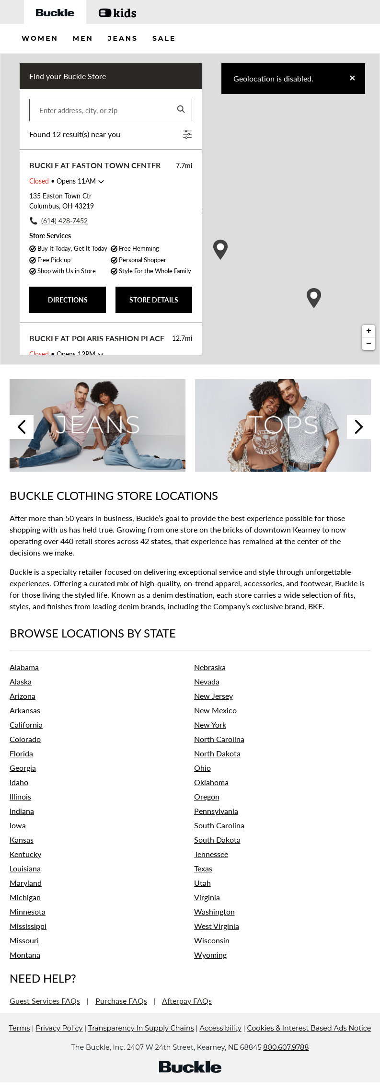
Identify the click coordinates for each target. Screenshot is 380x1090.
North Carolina (219, 738)
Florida (21, 753)
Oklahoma (211, 782)
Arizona (22, 695)
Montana (25, 954)
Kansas (22, 839)
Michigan (25, 897)
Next (359, 427)
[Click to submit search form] (181, 109)
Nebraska (210, 667)
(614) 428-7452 (64, 221)
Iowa (18, 825)
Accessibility (221, 1042)
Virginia (207, 897)
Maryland (26, 882)
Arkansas (25, 710)
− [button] (368, 343)
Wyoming (210, 954)
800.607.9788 (286, 1061)
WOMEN (40, 38)
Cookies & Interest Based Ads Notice (309, 1042)
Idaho (19, 782)
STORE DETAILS (153, 300)
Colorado (25, 738)
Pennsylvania (216, 810)
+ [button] (368, 331)
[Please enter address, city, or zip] (111, 110)
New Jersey (213, 695)
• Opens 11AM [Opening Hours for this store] (62, 181)
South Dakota (217, 839)
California (26, 724)
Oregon (206, 796)
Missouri (24, 940)
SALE (164, 38)
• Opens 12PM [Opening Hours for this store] (62, 354)
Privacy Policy (58, 1042)
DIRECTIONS (68, 300)
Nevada (206, 681)
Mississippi (28, 925)
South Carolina (219, 825)
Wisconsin (212, 940)
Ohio (202, 767)
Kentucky (25, 853)
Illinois (20, 796)
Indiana (22, 810)
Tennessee (211, 853)
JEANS (123, 38)
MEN (83, 38)
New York (210, 724)
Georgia (23, 767)
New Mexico (215, 710)
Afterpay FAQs (187, 1000)
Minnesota (28, 911)
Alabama (24, 667)
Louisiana (25, 868)
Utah (202, 882)
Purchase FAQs (121, 1000)
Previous (22, 427)
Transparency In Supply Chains (141, 1042)
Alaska (21, 681)
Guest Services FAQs (45, 1000)
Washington (214, 911)
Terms (19, 1042)
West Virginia (216, 925)
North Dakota (217, 753)
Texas (203, 868)
